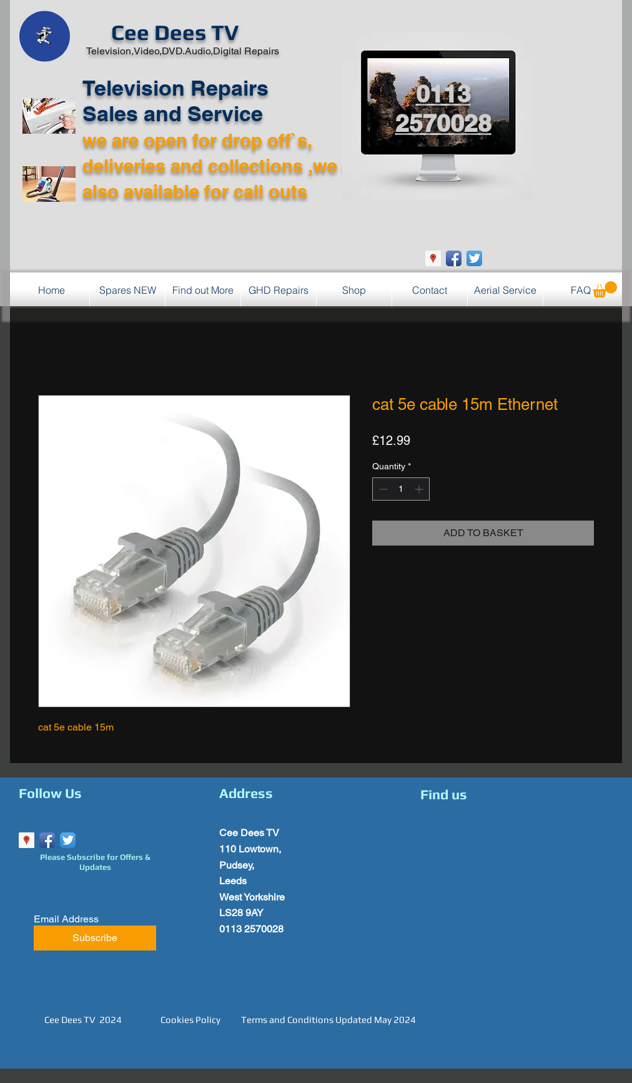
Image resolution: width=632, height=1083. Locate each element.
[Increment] (420, 489)
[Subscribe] (95, 938)
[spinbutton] (401, 489)
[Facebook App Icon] (454, 258)
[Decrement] (382, 489)
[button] (605, 289)
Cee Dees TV (175, 32)
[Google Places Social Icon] (433, 258)
